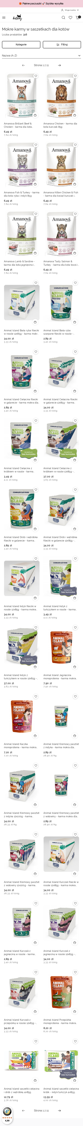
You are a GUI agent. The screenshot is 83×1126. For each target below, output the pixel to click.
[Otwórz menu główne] (4, 17)
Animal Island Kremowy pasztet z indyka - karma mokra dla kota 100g (61, 746)
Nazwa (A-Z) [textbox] (9, 55)
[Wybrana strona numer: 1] (41, 65)
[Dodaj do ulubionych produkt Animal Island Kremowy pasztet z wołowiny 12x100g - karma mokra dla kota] (35, 834)
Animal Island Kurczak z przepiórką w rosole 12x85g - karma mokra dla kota (20, 1022)
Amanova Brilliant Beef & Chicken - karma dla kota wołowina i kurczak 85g (18, 125)
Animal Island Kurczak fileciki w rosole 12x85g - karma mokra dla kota (61, 884)
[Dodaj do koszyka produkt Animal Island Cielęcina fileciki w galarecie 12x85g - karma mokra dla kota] (75, 391)
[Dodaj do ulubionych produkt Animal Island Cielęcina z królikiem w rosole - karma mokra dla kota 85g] (35, 420)
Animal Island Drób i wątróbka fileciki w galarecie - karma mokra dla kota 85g (21, 539)
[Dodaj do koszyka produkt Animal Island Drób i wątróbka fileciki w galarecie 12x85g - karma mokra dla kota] (75, 529)
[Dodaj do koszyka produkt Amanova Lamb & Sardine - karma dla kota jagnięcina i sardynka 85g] (35, 253)
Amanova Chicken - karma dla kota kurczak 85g (60, 125)
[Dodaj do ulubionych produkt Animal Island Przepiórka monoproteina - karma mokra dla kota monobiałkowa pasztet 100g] (75, 972)
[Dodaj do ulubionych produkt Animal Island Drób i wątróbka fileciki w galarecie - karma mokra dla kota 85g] (35, 489)
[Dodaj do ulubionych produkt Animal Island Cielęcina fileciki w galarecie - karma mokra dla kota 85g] (35, 351)
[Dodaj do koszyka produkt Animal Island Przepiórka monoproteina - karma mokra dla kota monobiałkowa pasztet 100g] (75, 1011)
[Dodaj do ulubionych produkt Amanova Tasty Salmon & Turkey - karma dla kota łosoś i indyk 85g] (75, 213)
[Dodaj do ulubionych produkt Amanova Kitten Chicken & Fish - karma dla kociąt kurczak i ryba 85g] (75, 144)
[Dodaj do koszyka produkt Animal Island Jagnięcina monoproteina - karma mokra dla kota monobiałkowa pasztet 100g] (75, 667)
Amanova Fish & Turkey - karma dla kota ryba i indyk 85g (21, 194)
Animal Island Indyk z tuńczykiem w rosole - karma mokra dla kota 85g (59, 608)
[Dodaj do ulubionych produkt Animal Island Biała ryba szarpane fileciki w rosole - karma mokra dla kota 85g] (75, 282)
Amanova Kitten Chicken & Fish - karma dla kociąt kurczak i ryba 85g (60, 194)
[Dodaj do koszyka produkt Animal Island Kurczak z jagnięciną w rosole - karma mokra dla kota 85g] (35, 942)
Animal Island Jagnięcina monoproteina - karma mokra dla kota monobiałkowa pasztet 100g (60, 677)
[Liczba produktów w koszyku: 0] (77, 17)
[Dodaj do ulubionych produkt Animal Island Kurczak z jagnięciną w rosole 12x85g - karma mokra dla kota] (75, 903)
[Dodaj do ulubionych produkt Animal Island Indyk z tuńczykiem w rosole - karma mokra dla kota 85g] (75, 558)
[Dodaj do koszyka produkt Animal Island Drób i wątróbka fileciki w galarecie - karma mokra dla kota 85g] (35, 529)
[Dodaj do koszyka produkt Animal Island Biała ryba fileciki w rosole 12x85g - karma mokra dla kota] (35, 322)
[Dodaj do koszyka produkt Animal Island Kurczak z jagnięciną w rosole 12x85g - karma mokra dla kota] (75, 942)
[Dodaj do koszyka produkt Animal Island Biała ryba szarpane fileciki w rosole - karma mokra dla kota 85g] (75, 322)
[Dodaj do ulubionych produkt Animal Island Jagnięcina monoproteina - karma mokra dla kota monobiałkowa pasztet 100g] (75, 627)
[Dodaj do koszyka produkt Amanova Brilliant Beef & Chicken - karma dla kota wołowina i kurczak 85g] (35, 115)
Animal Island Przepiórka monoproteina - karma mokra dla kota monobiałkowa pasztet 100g (60, 1022)
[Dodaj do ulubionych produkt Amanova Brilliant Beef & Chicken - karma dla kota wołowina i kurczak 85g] (35, 75)
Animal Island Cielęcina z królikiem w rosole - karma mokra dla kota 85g (18, 470)
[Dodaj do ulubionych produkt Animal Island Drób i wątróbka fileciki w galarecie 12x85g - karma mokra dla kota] (75, 489)
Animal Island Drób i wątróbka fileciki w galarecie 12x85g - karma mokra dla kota (60, 539)
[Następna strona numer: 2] (59, 65)
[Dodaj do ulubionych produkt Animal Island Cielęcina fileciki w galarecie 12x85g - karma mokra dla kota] (75, 351)
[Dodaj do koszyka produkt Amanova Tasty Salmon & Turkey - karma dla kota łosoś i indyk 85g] (75, 253)
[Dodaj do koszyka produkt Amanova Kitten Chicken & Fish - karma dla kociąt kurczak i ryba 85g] (75, 184)
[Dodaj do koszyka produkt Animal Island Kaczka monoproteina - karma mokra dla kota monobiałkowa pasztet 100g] (35, 736)
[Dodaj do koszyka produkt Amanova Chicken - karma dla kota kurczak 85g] (75, 115)
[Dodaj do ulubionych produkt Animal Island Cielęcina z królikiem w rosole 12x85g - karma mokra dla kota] (75, 420)
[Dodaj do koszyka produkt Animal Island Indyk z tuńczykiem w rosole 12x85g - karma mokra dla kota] (35, 667)
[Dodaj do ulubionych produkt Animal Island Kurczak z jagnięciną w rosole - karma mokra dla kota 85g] (35, 903)
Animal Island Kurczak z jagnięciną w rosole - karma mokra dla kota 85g (19, 953)
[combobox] (41, 55)
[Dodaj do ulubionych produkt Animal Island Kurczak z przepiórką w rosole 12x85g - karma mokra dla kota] (35, 972)
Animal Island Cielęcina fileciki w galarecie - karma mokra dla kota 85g (21, 401)
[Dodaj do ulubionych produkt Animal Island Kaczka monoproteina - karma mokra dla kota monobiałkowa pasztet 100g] (35, 696)
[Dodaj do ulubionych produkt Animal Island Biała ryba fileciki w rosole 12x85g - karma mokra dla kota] (35, 282)
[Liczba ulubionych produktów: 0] (70, 17)
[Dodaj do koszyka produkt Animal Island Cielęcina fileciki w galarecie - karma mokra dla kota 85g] (35, 391)
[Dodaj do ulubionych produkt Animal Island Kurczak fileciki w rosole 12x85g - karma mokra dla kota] (75, 834)
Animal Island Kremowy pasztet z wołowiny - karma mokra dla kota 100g (61, 815)
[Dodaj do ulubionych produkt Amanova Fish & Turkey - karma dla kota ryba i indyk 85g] (35, 144)
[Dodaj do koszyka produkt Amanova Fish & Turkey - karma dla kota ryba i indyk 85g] (35, 184)
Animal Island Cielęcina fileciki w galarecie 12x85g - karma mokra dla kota (60, 401)
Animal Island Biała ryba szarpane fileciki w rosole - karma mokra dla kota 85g (58, 332)
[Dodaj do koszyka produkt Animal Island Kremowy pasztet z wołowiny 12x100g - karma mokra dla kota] (35, 874)
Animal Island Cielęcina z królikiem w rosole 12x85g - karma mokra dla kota (58, 470)
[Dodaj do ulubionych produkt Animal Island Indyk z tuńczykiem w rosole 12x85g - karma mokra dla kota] (35, 627)
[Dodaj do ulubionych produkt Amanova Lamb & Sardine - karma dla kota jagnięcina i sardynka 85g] (35, 213)
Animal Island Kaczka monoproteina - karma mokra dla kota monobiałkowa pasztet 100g (21, 746)
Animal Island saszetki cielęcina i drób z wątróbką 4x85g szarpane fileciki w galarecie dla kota (21, 1090)
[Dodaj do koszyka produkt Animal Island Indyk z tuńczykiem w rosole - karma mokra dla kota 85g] (75, 598)
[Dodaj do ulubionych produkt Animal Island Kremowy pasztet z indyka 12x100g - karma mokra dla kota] (35, 765)
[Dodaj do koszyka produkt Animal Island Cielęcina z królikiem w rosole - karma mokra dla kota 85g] (35, 460)
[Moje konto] (70, 10)
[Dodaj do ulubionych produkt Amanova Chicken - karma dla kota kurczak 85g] (75, 75)
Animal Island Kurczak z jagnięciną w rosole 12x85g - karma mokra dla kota (59, 953)
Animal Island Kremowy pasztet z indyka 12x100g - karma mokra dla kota (21, 815)
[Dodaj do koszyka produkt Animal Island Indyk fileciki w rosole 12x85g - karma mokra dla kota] (35, 598)
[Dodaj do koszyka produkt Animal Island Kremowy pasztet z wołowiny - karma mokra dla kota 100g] (75, 804)
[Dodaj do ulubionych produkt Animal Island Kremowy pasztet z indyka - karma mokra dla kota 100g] (75, 696)
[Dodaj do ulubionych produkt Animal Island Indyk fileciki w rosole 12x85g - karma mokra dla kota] (35, 558)
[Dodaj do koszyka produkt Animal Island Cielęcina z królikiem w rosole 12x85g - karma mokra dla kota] (75, 460)
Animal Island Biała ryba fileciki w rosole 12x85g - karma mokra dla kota (21, 332)
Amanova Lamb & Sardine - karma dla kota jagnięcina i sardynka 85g (19, 263)
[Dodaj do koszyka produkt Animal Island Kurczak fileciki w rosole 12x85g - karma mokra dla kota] (75, 874)
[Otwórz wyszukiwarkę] (63, 17)
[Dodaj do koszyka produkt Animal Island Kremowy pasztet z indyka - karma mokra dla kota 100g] (75, 736)
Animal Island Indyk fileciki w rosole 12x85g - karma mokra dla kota (20, 608)
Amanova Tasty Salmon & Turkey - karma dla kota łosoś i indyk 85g (60, 263)
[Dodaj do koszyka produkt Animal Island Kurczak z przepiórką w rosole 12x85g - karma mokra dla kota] (35, 1011)
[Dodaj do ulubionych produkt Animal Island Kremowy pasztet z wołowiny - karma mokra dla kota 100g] (75, 765)
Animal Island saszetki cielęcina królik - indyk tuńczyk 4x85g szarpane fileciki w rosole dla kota (61, 1090)
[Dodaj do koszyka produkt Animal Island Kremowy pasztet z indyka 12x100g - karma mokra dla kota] (35, 804)
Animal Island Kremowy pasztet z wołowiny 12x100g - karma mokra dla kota (21, 884)
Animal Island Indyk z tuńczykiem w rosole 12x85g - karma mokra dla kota (20, 677)
